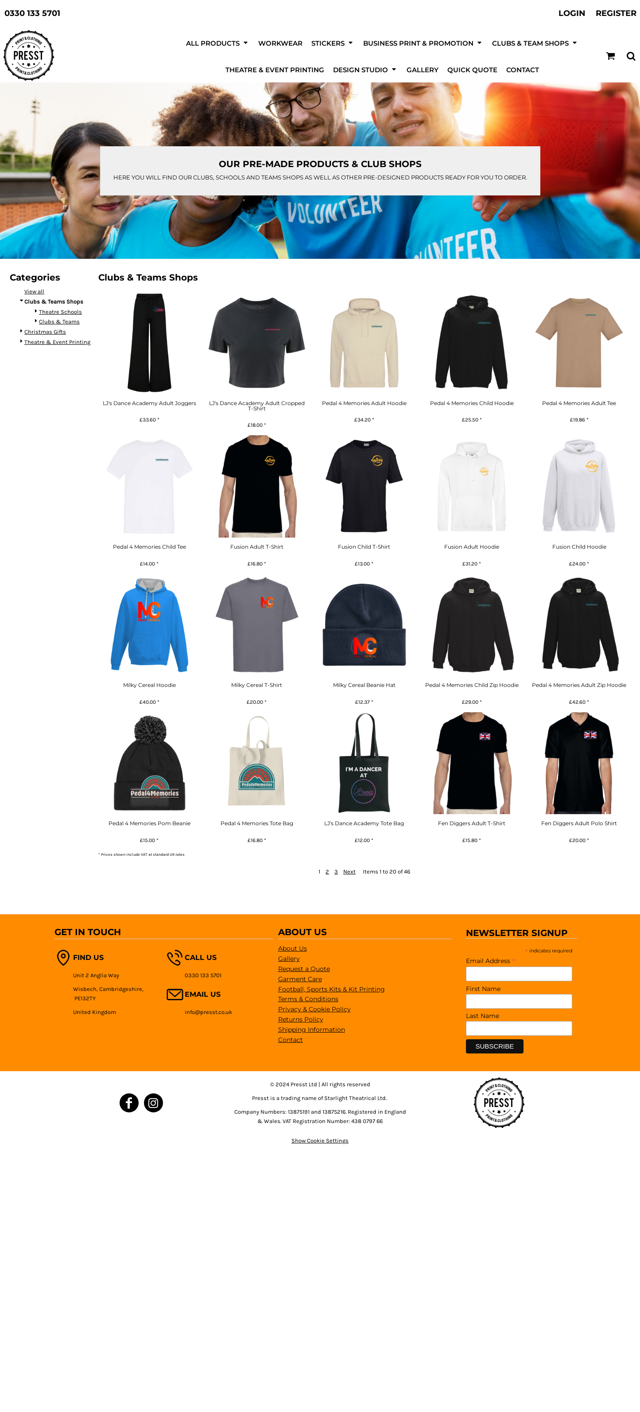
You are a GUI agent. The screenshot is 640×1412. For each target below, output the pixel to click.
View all (34, 291)
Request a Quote (304, 969)
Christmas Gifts (45, 331)
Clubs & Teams (59, 321)
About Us (292, 948)
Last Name (482, 1016)
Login (572, 13)
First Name (483, 989)
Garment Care (300, 979)
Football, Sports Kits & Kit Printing (331, 989)
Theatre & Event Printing (57, 342)
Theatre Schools (60, 311)
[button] (610, 56)
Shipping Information (311, 1030)
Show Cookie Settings (320, 1140)
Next (349, 871)
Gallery (289, 959)
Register (616, 13)
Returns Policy (300, 1019)
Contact (290, 1040)
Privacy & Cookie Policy (314, 1009)
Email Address (491, 960)
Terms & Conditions (308, 999)
